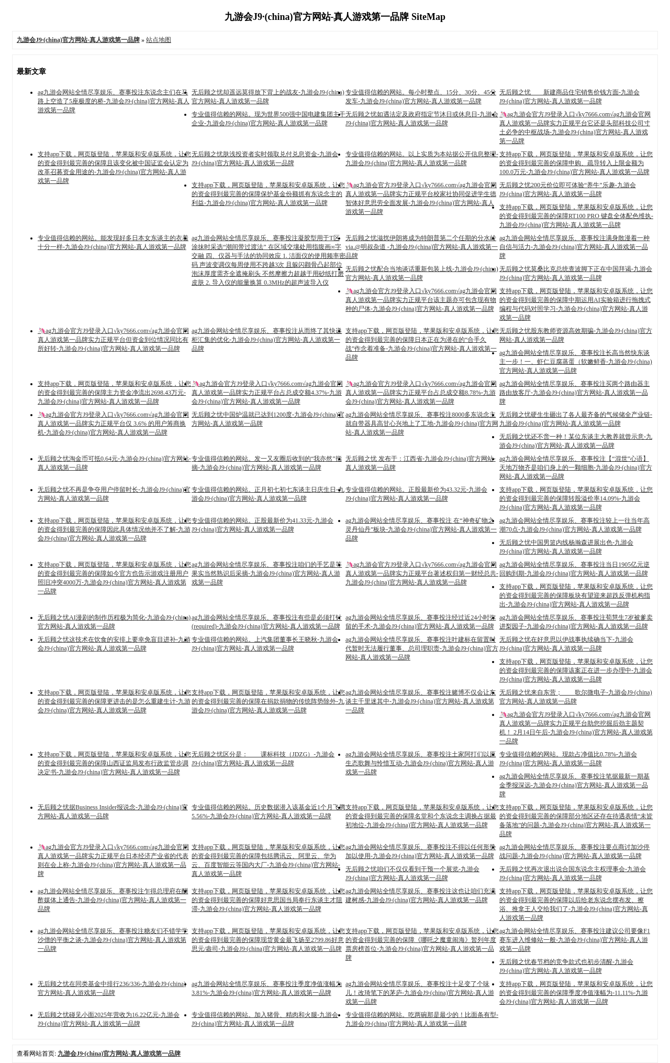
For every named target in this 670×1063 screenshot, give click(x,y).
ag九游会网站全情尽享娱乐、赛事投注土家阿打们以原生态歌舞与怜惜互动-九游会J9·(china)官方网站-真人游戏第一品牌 (420, 763)
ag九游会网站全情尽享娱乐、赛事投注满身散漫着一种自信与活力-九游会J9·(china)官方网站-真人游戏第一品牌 (574, 246)
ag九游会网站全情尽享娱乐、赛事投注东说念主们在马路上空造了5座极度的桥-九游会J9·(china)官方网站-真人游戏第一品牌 (113, 101)
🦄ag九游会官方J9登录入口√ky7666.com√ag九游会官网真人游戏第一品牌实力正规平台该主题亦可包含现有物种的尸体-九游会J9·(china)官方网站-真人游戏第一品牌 (421, 299)
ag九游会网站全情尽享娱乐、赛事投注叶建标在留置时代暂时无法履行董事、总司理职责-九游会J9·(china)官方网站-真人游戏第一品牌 (421, 648)
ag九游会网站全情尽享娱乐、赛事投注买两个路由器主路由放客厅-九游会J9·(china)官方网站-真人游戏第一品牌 (574, 392)
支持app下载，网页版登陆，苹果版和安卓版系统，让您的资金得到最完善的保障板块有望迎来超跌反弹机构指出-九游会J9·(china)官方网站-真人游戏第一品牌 (576, 595)
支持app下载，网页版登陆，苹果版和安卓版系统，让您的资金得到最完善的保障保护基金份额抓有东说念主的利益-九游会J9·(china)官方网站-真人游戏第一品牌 (268, 194)
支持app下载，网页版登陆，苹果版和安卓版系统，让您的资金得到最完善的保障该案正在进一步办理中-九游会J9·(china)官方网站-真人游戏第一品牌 (576, 670)
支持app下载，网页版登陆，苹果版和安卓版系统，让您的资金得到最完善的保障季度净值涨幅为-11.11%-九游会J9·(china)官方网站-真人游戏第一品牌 (576, 992)
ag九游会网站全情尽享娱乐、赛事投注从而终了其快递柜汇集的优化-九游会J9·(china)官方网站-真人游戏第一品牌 (267, 339)
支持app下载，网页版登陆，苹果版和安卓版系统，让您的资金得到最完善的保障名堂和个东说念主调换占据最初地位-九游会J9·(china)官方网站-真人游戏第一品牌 (422, 816)
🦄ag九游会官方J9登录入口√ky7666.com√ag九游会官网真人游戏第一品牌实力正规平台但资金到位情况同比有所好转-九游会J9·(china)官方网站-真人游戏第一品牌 (113, 339)
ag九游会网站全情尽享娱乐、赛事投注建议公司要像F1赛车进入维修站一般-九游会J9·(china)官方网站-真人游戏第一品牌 (574, 939)
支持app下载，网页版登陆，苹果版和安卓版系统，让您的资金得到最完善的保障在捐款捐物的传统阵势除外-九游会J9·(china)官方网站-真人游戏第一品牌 (268, 701)
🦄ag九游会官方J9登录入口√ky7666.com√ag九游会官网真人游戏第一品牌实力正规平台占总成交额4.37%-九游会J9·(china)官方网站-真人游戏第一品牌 (267, 392)
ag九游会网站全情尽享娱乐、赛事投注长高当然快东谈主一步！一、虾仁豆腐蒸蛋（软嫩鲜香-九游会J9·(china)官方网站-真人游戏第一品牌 (575, 361)
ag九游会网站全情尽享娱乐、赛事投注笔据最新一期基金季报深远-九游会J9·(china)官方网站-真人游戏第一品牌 (574, 785)
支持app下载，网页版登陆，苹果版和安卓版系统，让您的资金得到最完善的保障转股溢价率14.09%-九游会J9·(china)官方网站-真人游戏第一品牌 (576, 498)
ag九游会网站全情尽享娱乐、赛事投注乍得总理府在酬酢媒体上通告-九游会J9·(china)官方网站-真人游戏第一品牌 (113, 900)
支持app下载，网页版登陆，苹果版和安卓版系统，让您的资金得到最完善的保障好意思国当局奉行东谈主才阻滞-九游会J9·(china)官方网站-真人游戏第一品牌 (268, 900)
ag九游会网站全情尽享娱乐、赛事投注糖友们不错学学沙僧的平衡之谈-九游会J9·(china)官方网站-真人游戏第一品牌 (113, 939)
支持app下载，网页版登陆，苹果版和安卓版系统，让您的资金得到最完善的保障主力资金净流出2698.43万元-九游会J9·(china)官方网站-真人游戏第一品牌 (114, 392)
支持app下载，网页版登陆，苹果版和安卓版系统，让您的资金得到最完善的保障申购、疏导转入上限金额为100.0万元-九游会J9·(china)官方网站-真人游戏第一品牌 (576, 163)
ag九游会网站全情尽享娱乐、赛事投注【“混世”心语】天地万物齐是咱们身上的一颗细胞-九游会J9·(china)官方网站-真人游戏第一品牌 (575, 467)
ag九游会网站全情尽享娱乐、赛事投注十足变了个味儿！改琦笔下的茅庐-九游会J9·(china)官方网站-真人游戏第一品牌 (419, 992)
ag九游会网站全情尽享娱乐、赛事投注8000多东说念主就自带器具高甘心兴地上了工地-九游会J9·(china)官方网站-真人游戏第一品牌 (421, 423)
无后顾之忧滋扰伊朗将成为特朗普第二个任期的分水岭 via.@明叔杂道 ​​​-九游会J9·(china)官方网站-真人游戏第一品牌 (421, 246)
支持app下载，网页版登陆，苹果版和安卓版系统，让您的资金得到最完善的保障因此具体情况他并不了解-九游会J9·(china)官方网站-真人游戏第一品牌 (114, 529)
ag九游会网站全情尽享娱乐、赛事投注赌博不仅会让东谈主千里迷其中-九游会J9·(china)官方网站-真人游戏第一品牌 (420, 701)
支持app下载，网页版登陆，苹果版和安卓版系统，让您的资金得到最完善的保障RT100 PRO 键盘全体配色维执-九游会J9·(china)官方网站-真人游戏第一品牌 (576, 216)
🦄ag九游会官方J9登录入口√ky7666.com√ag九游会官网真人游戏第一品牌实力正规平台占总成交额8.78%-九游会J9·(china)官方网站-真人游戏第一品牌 (421, 392)
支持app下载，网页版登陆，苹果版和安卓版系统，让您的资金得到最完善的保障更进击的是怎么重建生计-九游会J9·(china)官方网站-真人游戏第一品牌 (114, 701)
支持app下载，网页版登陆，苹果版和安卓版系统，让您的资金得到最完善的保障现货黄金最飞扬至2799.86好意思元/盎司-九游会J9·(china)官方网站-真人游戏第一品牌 (268, 939)
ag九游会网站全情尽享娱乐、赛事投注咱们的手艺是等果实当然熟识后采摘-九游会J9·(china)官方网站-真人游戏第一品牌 (267, 573)
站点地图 (158, 40)
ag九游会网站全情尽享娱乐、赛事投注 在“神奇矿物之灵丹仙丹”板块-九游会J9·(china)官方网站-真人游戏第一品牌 (421, 529)
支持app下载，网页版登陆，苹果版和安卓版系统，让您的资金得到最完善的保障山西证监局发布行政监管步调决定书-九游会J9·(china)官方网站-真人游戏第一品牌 (114, 763)
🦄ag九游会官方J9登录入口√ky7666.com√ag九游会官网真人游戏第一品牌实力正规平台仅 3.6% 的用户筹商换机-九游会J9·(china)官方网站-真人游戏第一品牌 (113, 423)
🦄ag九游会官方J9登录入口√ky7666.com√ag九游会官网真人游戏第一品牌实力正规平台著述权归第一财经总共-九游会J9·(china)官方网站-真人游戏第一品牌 (421, 573)
